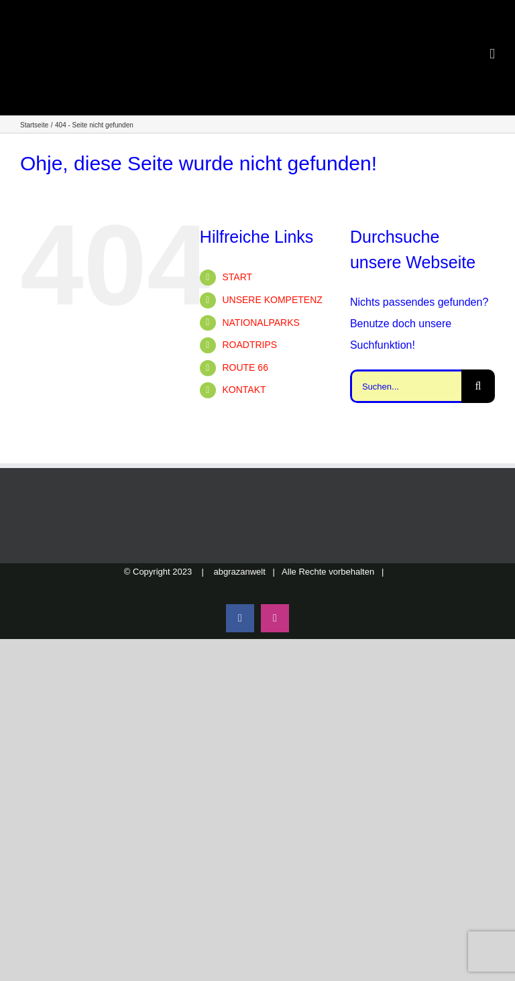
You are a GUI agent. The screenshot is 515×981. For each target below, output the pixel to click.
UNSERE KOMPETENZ (272, 299)
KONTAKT (244, 389)
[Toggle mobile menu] (492, 54)
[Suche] (478, 386)
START (237, 277)
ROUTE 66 (245, 367)
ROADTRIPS (249, 344)
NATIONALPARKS (260, 322)
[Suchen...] (405, 386)
